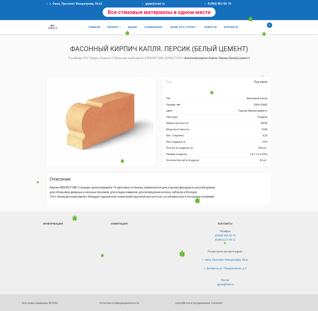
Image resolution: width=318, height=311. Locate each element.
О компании (153, 27)
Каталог (113, 27)
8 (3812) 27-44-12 (225, 239)
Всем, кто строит (183, 27)
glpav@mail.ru (155, 3)
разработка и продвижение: (198, 303)
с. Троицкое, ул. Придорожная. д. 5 (225, 268)
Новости (210, 27)
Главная (94, 27)
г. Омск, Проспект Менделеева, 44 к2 (225, 259)
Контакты (231, 27)
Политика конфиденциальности (119, 303)
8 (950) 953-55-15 (219, 3)
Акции (132, 27)
